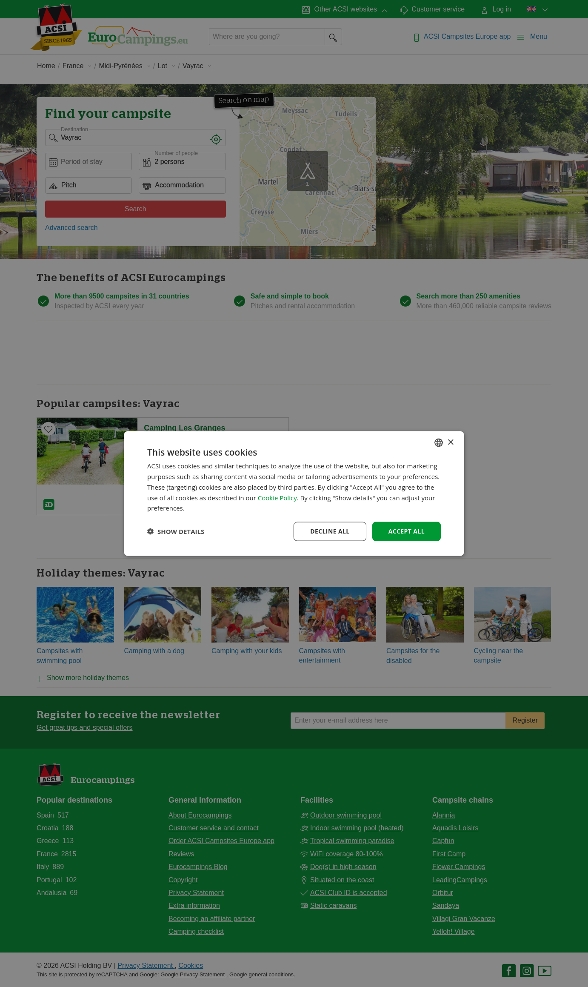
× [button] (450, 442)
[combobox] (438, 443)
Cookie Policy (277, 497)
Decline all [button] (329, 531)
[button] (175, 531)
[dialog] (294, 493)
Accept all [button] (406, 531)
